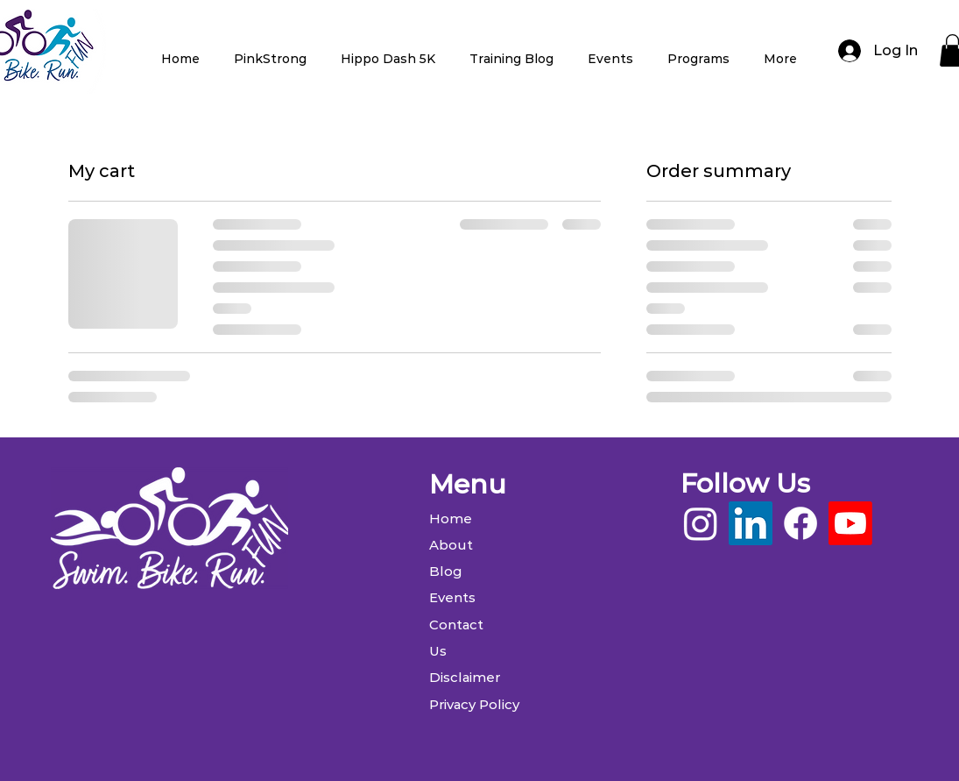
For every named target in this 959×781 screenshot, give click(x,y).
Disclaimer (464, 677)
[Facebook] (800, 523)
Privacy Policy (474, 704)
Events (452, 597)
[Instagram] (701, 523)
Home (450, 518)
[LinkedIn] (750, 523)
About (451, 544)
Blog (445, 571)
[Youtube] (850, 523)
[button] (270, 51)
